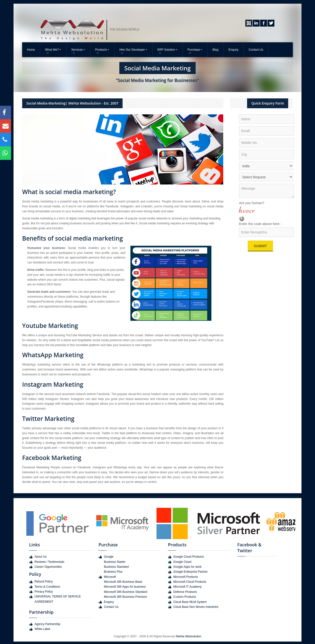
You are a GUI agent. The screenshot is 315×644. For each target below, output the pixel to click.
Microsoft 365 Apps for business (125, 586)
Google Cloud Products (188, 556)
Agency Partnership (47, 624)
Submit (260, 246)
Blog (215, 49)
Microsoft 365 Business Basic (123, 581)
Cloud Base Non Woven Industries (195, 607)
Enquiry (233, 49)
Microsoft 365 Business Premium (125, 596)
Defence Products (185, 592)
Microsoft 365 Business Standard (125, 592)
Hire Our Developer (133, 49)
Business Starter (115, 562)
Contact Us (256, 49)
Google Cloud (182, 562)
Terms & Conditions (47, 586)
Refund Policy (43, 581)
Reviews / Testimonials (49, 562)
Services (78, 49)
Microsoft (110, 577)
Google (108, 556)
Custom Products (184, 596)
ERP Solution (167, 49)
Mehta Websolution (189, 636)
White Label (42, 629)
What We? (53, 49)
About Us (40, 556)
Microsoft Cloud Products (189, 581)
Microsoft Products (185, 577)
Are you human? (251, 203)
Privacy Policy (43, 591)
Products (102, 49)
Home (31, 49)
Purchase (195, 49)
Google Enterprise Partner (190, 571)
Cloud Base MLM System (189, 602)
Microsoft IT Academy (187, 586)
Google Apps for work (187, 566)
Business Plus (113, 571)
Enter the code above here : (260, 224)
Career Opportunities (48, 566)
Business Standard (116, 566)
